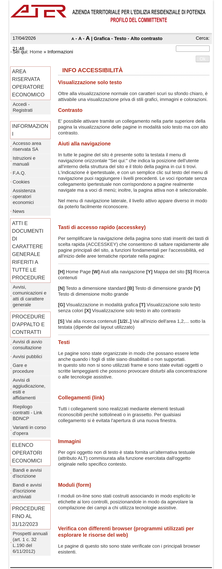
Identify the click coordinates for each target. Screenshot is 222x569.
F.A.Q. (19, 173)
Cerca (202, 38)
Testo (120, 38)
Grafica (102, 38)
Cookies (21, 181)
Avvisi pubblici (27, 356)
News (19, 211)
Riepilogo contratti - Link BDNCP (27, 412)
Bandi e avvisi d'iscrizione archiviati (27, 490)
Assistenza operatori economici (24, 196)
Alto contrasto (147, 38)
